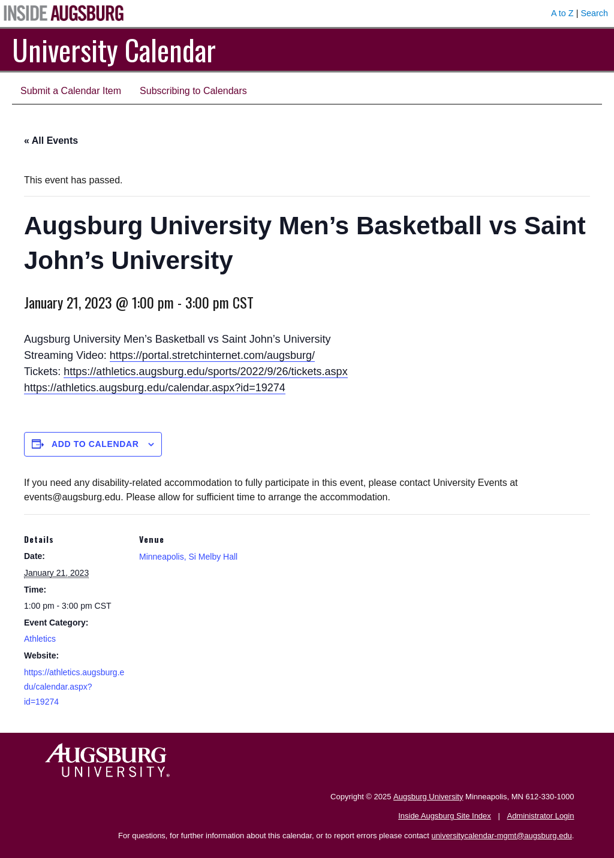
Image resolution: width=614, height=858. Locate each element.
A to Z (562, 13)
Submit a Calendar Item (70, 91)
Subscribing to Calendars (193, 91)
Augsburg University (428, 796)
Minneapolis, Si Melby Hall (188, 556)
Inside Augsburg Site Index (444, 815)
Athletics (40, 639)
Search (594, 13)
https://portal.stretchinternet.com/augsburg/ (212, 355)
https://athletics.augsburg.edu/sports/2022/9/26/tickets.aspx (205, 371)
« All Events (51, 140)
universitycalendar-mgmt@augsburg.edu (502, 835)
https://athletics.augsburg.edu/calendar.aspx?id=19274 (154, 388)
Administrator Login (540, 815)
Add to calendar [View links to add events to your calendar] (95, 444)
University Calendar (114, 49)
